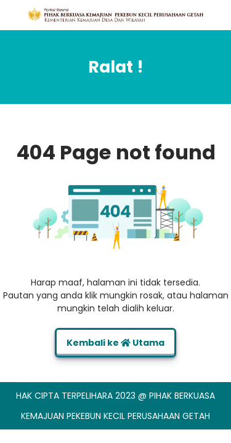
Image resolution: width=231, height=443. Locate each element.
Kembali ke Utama (115, 343)
